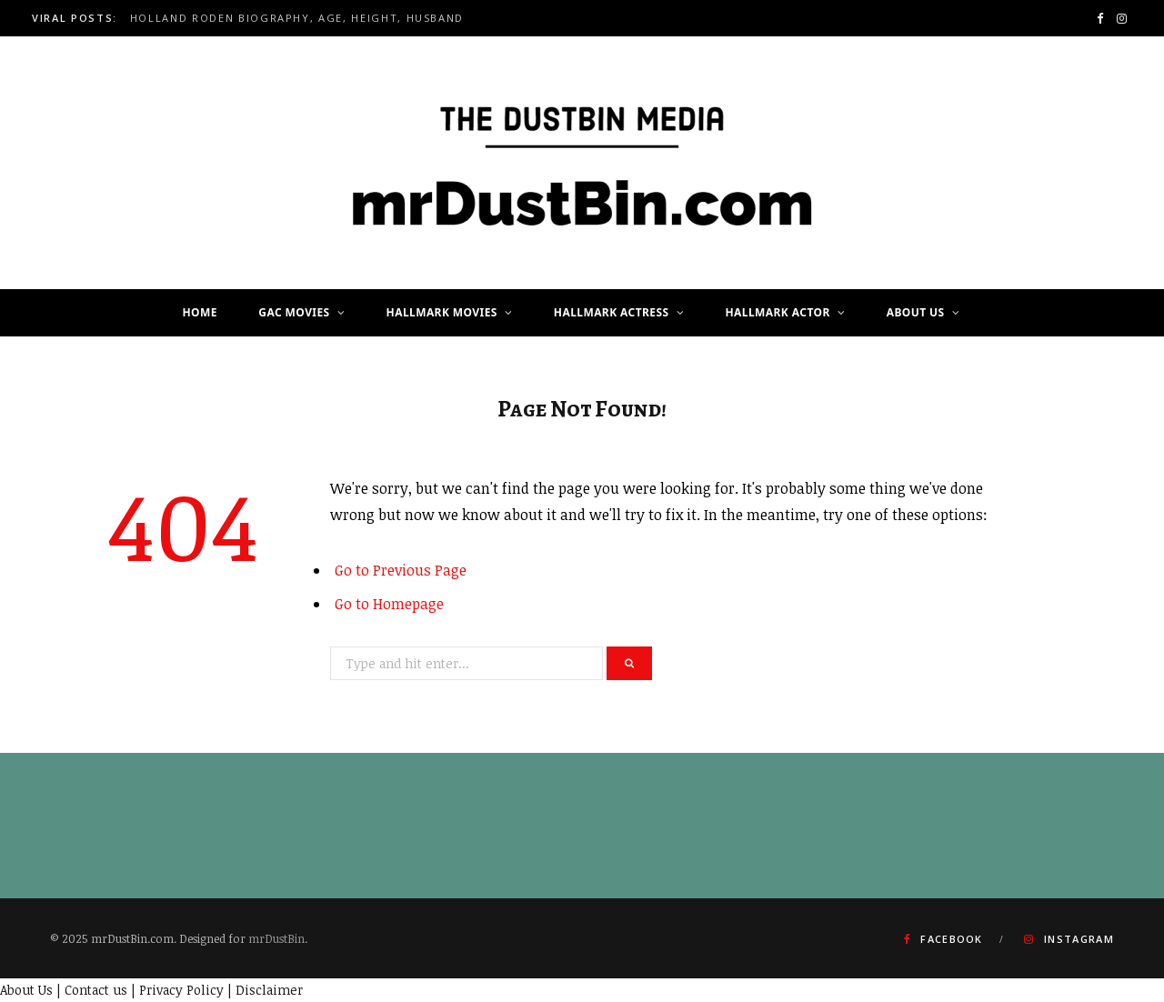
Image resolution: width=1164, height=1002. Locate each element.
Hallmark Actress (611, 312)
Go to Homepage (389, 604)
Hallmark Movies (441, 312)
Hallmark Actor (778, 312)
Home (199, 312)
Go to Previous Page (401, 570)
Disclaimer (269, 989)
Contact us (96, 989)
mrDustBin (276, 938)
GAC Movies (293, 312)
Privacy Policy (181, 989)
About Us (916, 312)
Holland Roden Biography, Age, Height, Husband (297, 18)
